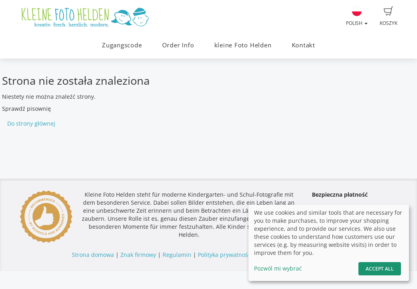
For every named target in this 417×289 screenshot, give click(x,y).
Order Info (178, 45)
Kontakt (303, 45)
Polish (357, 16)
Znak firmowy (139, 254)
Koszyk (388, 16)
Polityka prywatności (225, 254)
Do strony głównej (31, 123)
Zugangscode (122, 45)
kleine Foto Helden (243, 45)
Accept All (380, 268)
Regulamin (177, 254)
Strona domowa (93, 254)
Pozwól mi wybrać (278, 268)
